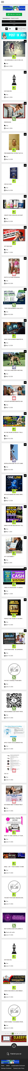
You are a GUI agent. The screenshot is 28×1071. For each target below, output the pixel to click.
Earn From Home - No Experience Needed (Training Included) (14, 649)
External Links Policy (18, 1068)
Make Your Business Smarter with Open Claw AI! (14, 339)
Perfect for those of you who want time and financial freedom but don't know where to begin (14, 618)
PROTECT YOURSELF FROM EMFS (12, 680)
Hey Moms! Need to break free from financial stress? (14, 804)
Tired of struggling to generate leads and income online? (14, 587)
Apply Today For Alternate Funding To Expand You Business (14, 742)
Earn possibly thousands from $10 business (14, 1021)
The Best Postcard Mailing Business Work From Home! (14, 897)
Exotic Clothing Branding (12, 277)
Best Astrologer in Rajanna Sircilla (14, 928)
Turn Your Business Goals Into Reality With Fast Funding (14, 308)
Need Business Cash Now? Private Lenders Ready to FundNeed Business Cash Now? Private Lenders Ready (14, 711)
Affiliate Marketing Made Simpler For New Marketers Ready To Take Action (14, 494)
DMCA (7, 1065)
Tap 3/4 (6, 773)
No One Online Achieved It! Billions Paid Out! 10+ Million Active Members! (14, 432)
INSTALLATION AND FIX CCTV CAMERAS (14, 463)
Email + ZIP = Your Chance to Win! (14, 866)
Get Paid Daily (8, 246)
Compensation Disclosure (18, 1065)
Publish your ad (14, 14)
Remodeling (7, 122)
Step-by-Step (8, 184)
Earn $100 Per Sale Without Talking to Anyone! (14, 525)
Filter (14, 24)
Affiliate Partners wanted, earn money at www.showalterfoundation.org (14, 401)
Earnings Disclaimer (6, 1068)
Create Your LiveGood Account (13, 215)
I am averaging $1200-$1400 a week (14, 60)
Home (2, 1065)
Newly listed (18, 21)
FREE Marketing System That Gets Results (14, 153)
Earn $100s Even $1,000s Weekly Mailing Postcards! (14, 990)
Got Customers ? (9, 556)
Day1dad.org (8, 91)
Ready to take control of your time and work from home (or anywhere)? (14, 835)
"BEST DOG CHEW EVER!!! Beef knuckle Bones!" (14, 370)
